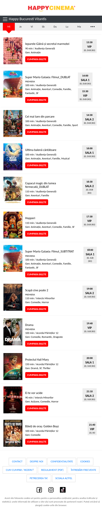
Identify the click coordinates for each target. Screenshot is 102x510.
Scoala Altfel (63, 478)
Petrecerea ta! (39, 478)
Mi (8, 26)
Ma (79, 26)
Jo (20, 26)
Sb (43, 26)
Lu (67, 26)
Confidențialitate (62, 461)
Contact (17, 461)
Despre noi (36, 461)
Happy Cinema (51, 8)
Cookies (85, 461)
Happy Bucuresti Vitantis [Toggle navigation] (24, 19)
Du (55, 26)
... (92, 26)
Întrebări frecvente (83, 470)
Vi (32, 26)
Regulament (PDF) (52, 470)
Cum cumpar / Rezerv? (20, 470)
